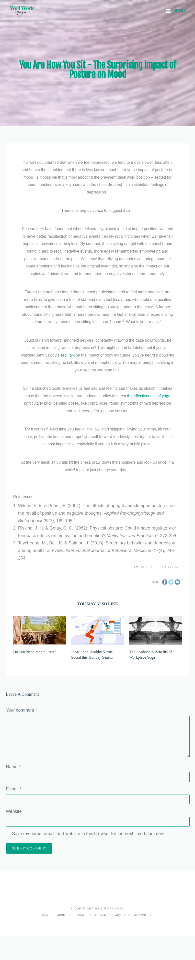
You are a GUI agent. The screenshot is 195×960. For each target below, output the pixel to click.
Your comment (21, 710)
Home (46, 915)
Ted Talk (67, 355)
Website (14, 811)
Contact (80, 915)
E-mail (13, 788)
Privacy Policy (139, 915)
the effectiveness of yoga (149, 396)
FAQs (117, 915)
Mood (147, 567)
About (62, 915)
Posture (171, 567)
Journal (100, 915)
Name (13, 766)
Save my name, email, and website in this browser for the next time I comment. (89, 833)
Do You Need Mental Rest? (34, 652)
